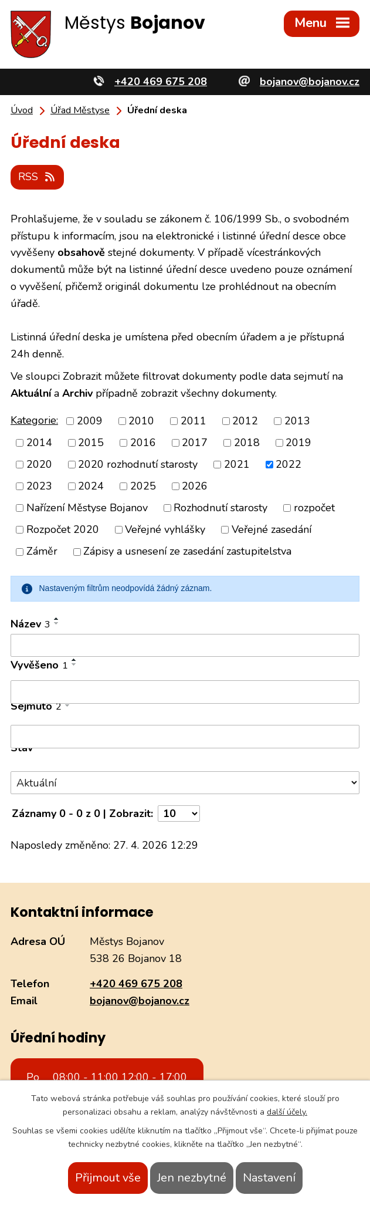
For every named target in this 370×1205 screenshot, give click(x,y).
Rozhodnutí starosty (220, 508)
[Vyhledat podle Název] (185, 645)
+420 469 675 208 (136, 984)
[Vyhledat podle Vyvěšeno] (185, 692)
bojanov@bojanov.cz (139, 1001)
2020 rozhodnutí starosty (138, 464)
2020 (39, 464)
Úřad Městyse (80, 110)
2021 (237, 464)
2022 (288, 464)
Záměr (41, 552)
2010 (141, 421)
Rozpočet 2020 (62, 529)
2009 (90, 421)
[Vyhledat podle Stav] (185, 782)
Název (30, 624)
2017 (195, 443)
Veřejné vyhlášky (165, 529)
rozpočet (314, 508)
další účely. (287, 1112)
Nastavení (269, 1178)
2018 (247, 443)
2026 (195, 486)
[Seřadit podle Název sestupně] (56, 623)
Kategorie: (34, 420)
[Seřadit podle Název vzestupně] (56, 618)
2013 (297, 421)
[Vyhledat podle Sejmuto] (185, 736)
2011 (193, 421)
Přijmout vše (108, 1178)
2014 (39, 443)
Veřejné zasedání (271, 529)
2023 (39, 486)
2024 (91, 486)
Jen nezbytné (191, 1178)
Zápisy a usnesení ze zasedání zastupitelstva (187, 552)
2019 (298, 443)
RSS (37, 177)
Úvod (22, 110)
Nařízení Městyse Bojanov (87, 508)
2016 (143, 443)
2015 (91, 443)
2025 (143, 486)
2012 (245, 421)
